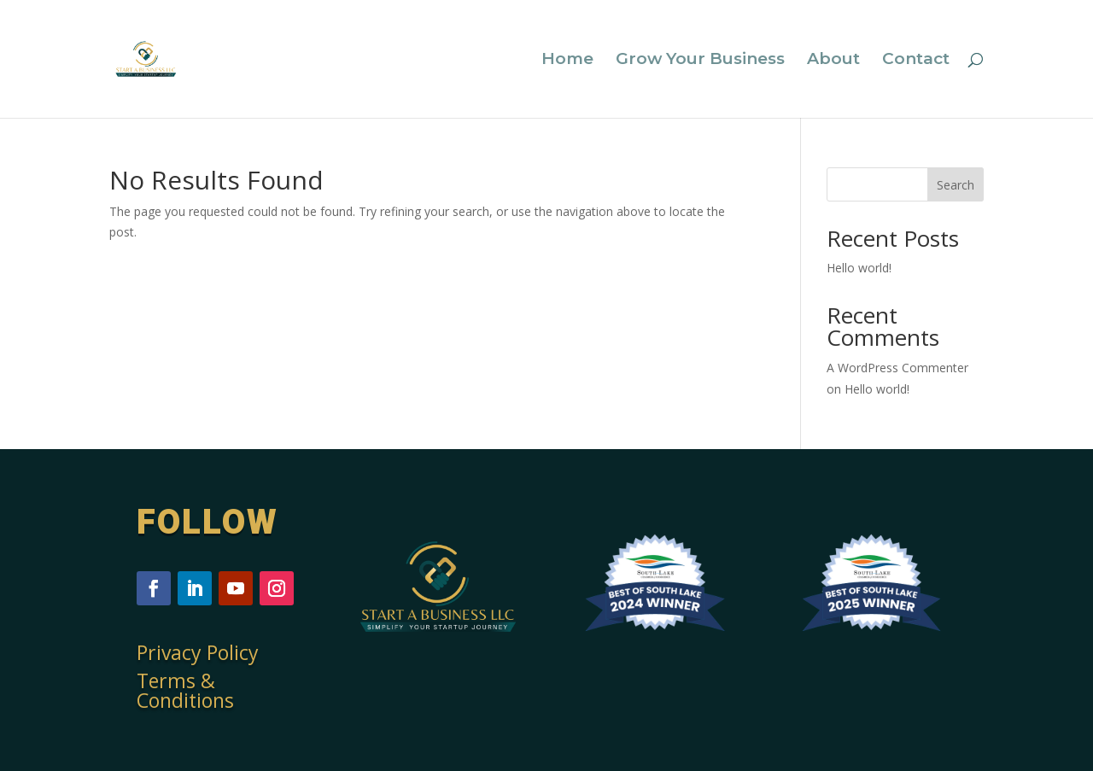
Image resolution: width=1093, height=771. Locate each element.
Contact (916, 60)
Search (955, 185)
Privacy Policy (198, 652)
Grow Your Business (700, 60)
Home (567, 60)
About (833, 60)
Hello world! (859, 268)
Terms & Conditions (185, 690)
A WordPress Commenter (897, 367)
